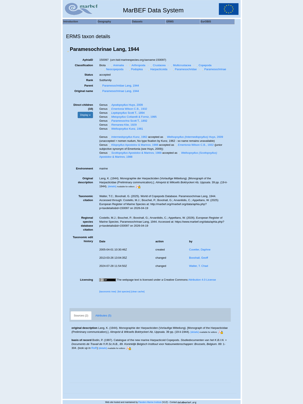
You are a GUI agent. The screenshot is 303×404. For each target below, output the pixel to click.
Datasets (137, 21)
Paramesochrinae (213, 69)
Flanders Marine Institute (149, 402)
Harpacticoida (157, 69)
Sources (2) (81, 315)
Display (85, 115)
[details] (112, 186)
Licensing (86, 279)
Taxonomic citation (86, 198)
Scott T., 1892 (127, 120)
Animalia (117, 65)
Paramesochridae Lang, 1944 (119, 85)
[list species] (123, 291)
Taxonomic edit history (83, 239)
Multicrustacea (180, 65)
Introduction (70, 21)
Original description (85, 180)
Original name (83, 91)
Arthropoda (136, 65)
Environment (84, 168)
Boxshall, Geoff (198, 257)
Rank (89, 80)
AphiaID (88, 59)
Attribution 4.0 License (202, 279)
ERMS (170, 21)
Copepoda (203, 65)
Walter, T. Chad (198, 265)
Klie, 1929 (122, 124)
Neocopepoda (113, 69)
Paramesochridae (184, 69)
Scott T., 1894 (126, 112)
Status (88, 74)
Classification (84, 65)
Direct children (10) (83, 106)
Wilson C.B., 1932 (127, 108)
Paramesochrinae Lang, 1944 (119, 91)
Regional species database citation (87, 223)
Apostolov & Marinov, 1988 (133, 144)
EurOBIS (206, 21)
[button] (68, 49)
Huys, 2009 (125, 104)
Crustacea (157, 65)
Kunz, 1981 (125, 128)
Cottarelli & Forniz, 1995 (132, 116)
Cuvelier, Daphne (199, 249)
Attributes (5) (103, 315)
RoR (94, 348)
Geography (104, 21)
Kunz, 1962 (127, 136)
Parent (88, 85)
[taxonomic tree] (107, 291)
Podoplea (135, 69)
